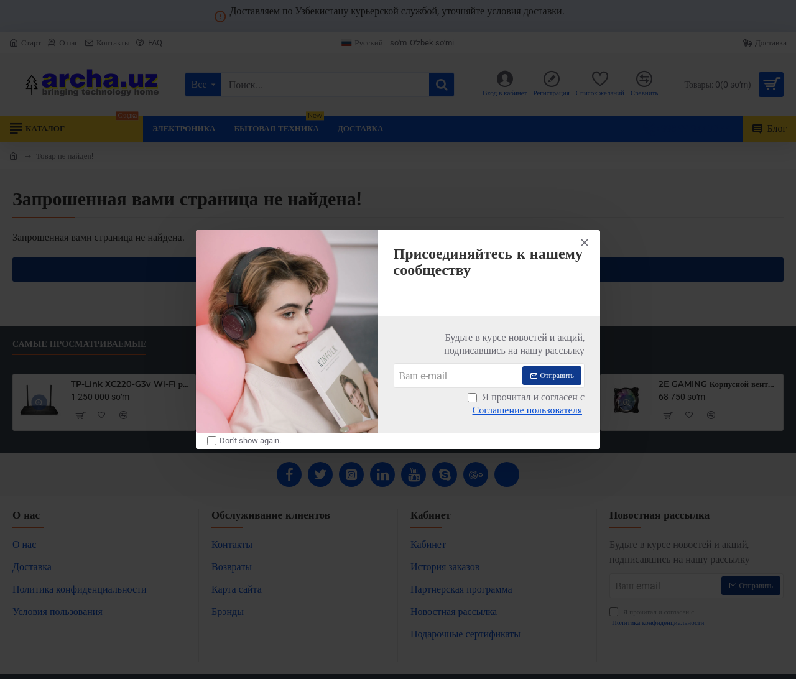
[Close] (584, 242)
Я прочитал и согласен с (526, 404)
